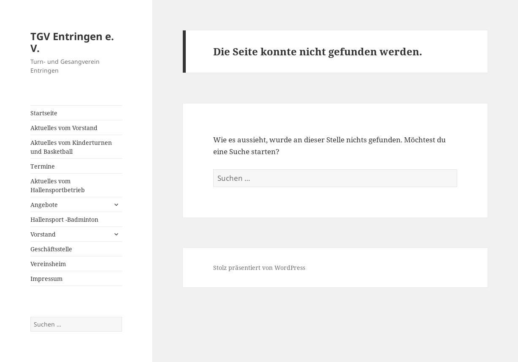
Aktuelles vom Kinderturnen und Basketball (71, 147)
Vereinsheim (48, 264)
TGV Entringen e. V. (72, 42)
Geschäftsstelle (51, 249)
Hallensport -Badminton (64, 219)
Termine (42, 166)
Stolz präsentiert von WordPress (259, 268)
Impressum (46, 279)
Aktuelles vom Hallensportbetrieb (57, 185)
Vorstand (43, 234)
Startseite (43, 113)
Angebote (44, 205)
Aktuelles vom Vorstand (64, 128)
